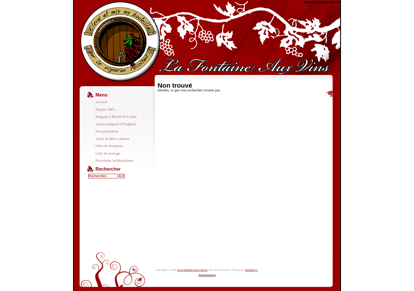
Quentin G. (251, 269)
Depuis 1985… (106, 109)
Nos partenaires (107, 131)
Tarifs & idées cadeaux (112, 138)
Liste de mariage (107, 153)
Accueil (101, 102)
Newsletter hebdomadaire (114, 160)
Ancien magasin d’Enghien (115, 124)
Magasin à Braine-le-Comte (116, 116)
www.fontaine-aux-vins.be (192, 269)
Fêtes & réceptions (109, 146)
